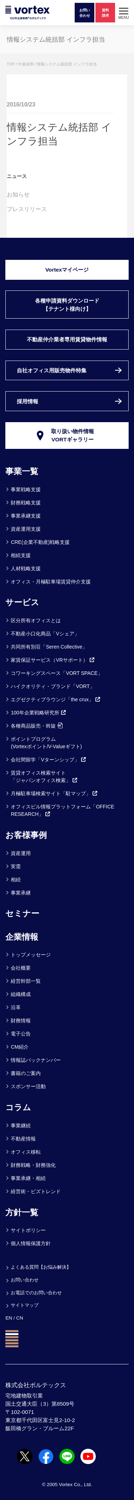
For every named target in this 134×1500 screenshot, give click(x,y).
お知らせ (18, 195)
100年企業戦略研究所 (38, 712)
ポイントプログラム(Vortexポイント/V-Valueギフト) (46, 742)
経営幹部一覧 (26, 981)
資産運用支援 (26, 529)
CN (19, 1318)
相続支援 (21, 555)
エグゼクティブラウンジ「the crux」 (56, 699)
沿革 (16, 1007)
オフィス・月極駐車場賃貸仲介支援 (51, 581)
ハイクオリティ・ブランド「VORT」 (53, 686)
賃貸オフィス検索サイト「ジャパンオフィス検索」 (44, 776)
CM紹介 (20, 1047)
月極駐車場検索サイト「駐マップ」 (54, 793)
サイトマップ (25, 1305)
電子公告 (21, 1034)
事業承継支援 (26, 516)
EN (8, 1318)
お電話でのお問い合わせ (36, 1292)
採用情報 (27, 401)
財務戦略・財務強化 (33, 1165)
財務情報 (21, 1020)
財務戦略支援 (26, 502)
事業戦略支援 (26, 489)
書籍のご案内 (26, 1073)
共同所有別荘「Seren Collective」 (49, 647)
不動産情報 (23, 1139)
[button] (123, 12)
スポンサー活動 (28, 1086)
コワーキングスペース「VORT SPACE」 (57, 673)
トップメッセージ (31, 955)
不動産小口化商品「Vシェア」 (45, 633)
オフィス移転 (26, 1152)
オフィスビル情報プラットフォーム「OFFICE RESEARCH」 (62, 810)
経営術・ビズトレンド (36, 1191)
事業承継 (21, 893)
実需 (16, 866)
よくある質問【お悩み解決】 (41, 1267)
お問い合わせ (25, 1280)
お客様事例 (26, 835)
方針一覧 (21, 1212)
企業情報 (21, 937)
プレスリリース (27, 209)
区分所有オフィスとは (36, 620)
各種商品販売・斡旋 (37, 726)
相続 (16, 879)
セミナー (22, 913)
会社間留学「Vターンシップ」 (48, 759)
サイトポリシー (28, 1230)
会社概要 (21, 968)
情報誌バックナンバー (36, 1060)
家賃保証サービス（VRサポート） (53, 660)
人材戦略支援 (26, 568)
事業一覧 (21, 471)
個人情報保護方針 (31, 1243)
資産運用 (21, 853)
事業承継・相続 (28, 1178)
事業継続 (21, 1125)
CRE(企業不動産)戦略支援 (40, 542)
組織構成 (21, 994)
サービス (22, 602)
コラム (18, 1107)
